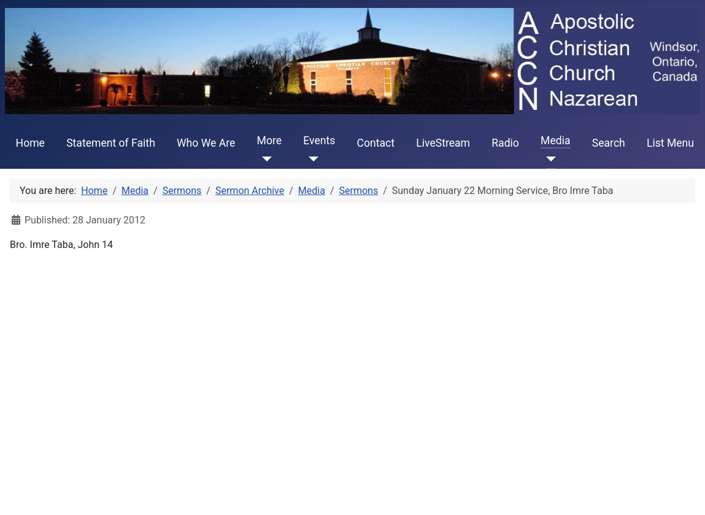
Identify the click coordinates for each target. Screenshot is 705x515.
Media (555, 140)
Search (608, 143)
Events (319, 140)
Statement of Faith (110, 143)
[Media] (548, 159)
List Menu (670, 143)
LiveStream (443, 143)
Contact (376, 143)
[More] (264, 159)
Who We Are (206, 143)
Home (30, 143)
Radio (505, 143)
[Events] (310, 159)
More (269, 140)
